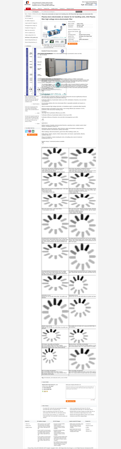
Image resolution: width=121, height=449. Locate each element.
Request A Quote (89, 3)
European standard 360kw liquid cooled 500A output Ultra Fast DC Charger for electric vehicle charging (60, 438)
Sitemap (87, 429)
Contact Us (62, 8)
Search (79, 11)
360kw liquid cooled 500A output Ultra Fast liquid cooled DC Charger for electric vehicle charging (76, 425)
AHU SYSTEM (64, 377)
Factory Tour (46, 8)
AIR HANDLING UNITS (56, 377)
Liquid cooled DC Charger (30, 23)
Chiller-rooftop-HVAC (29, 35)
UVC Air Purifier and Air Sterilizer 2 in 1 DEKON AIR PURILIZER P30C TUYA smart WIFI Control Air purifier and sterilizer (55, 416)
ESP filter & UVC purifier (30, 37)
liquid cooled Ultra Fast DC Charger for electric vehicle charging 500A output (75, 430)
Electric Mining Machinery (30, 39)
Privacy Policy (30, 448)
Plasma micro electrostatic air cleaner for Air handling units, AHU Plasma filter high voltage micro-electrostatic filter (54, 46)
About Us (40, 8)
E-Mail (87, 427)
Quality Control (54, 8)
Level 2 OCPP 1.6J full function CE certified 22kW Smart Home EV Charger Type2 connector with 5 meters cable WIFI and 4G (44, 432)
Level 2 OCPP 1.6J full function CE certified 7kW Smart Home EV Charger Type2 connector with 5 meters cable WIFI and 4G (44, 439)
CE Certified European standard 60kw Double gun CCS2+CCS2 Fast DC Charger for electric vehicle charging (60, 443)
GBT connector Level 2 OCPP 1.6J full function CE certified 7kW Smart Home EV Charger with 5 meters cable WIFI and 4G (44, 426)
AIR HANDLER (47, 377)
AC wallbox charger (29, 20)
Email (95, 3)
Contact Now (73, 43)
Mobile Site (89, 431)
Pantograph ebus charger (30, 25)
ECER (92, 448)
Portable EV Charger (29, 27)
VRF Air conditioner (29, 32)
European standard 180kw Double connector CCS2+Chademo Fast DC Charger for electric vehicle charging (59, 426)
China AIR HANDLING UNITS (40, 448)
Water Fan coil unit (29, 30)
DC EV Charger (28, 18)
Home (28, 8)
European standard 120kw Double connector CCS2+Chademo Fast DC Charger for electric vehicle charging (59, 432)
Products (33, 8)
